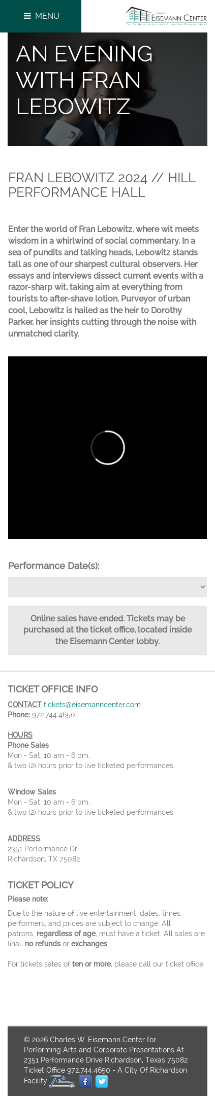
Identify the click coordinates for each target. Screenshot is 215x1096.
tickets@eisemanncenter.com (92, 705)
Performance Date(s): (54, 565)
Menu (40, 16)
